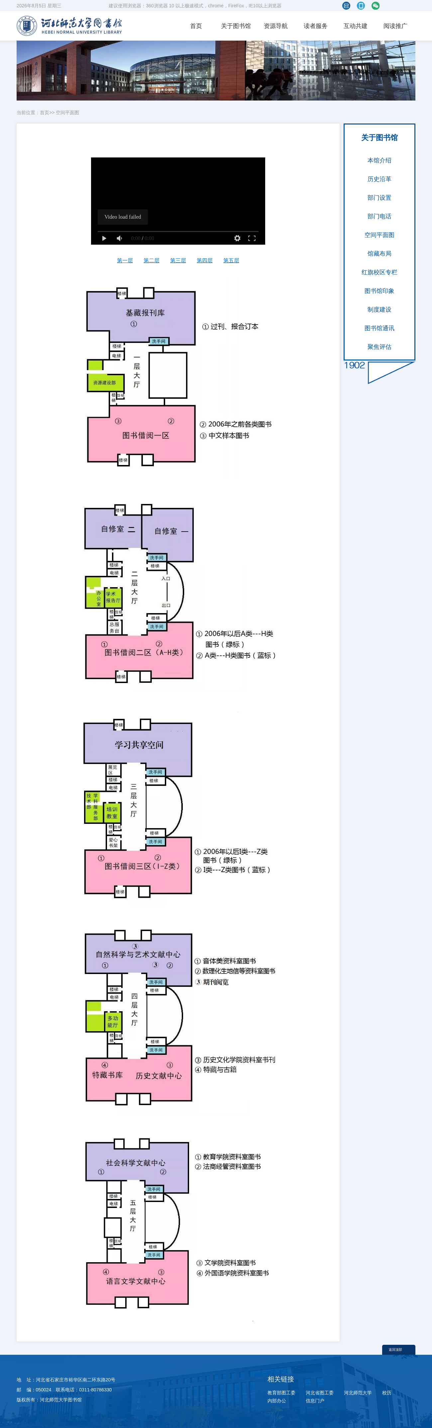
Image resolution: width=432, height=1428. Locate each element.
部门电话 (379, 216)
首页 (196, 26)
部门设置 (379, 197)
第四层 (205, 260)
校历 (386, 1392)
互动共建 (356, 26)
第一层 (125, 260)
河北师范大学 (358, 1392)
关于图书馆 (236, 26)
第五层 (231, 260)
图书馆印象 (379, 291)
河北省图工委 (320, 1392)
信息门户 (315, 1400)
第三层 (178, 260)
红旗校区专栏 (379, 272)
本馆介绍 (379, 160)
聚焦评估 (379, 347)
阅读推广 (395, 26)
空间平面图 (67, 112)
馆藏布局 (379, 253)
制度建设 (379, 309)
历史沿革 (379, 179)
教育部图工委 (281, 1392)
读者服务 (316, 26)
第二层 (152, 260)
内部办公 (277, 1400)
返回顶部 (395, 1349)
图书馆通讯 (379, 328)
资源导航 (276, 26)
